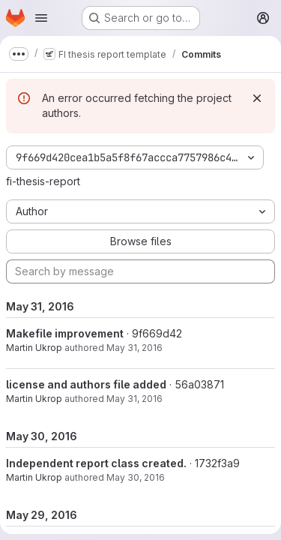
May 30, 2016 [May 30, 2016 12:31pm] (135, 477)
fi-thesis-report (43, 181)
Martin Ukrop (34, 347)
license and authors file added (86, 384)
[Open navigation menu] (41, 18)
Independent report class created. (96, 463)
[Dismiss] (257, 98)
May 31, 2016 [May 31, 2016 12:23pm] (134, 347)
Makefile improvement (65, 333)
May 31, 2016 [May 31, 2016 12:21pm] (134, 398)
